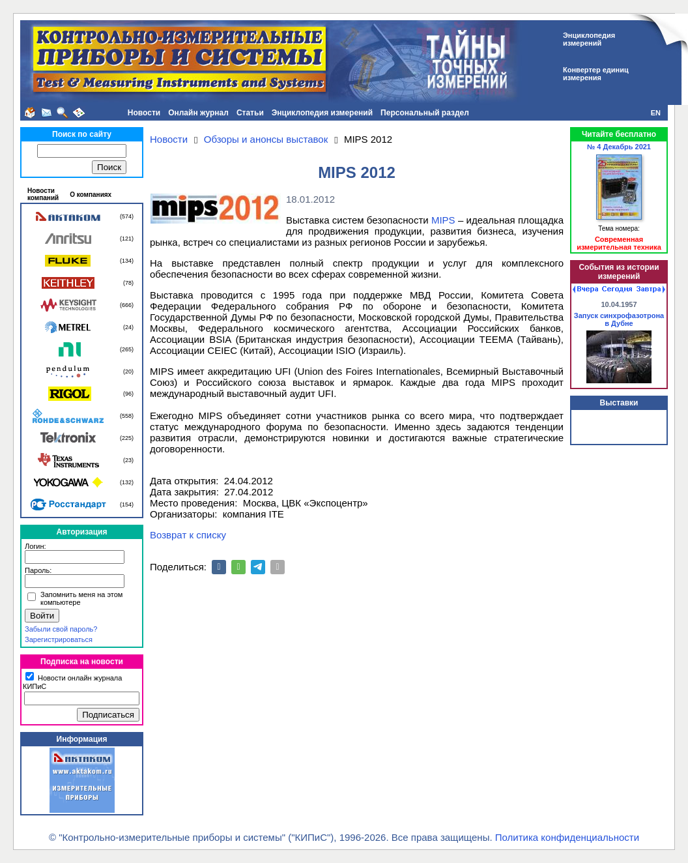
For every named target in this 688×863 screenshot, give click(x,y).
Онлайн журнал (198, 112)
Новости (144, 112)
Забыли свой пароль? (61, 629)
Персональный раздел (424, 112)
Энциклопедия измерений (322, 112)
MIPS (443, 220)
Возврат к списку (188, 534)
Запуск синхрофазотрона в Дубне (619, 319)
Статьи (250, 112)
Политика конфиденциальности (567, 837)
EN (656, 113)
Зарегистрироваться (59, 639)
